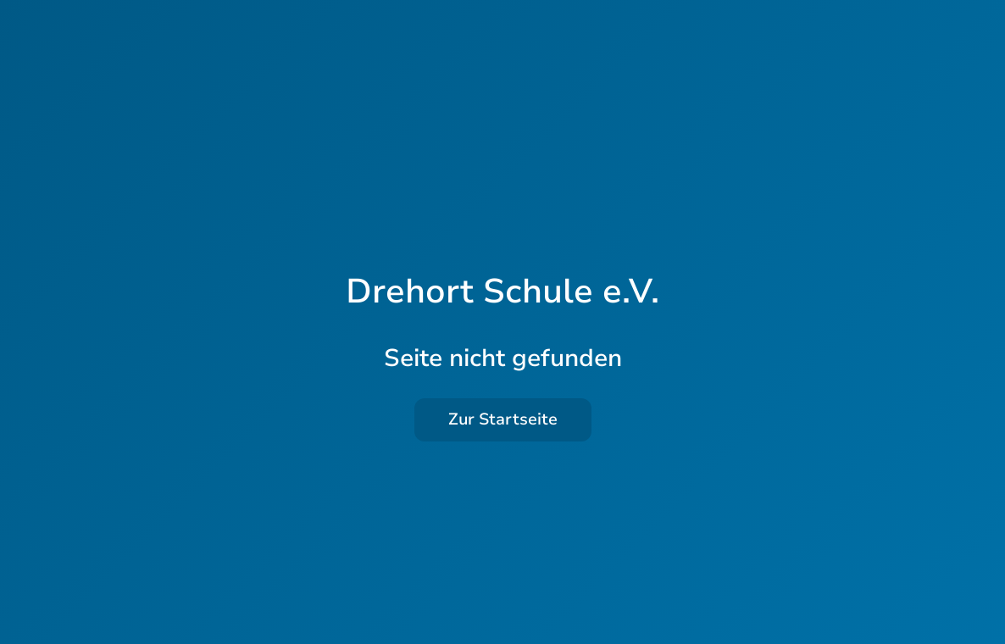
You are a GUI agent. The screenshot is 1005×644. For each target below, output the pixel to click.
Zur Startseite (503, 419)
